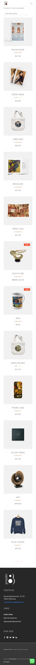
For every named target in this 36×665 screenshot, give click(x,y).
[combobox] (16, 13)
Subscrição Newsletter (12, 621)
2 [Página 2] (17, 561)
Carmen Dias (12, 659)
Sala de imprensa (10, 618)
